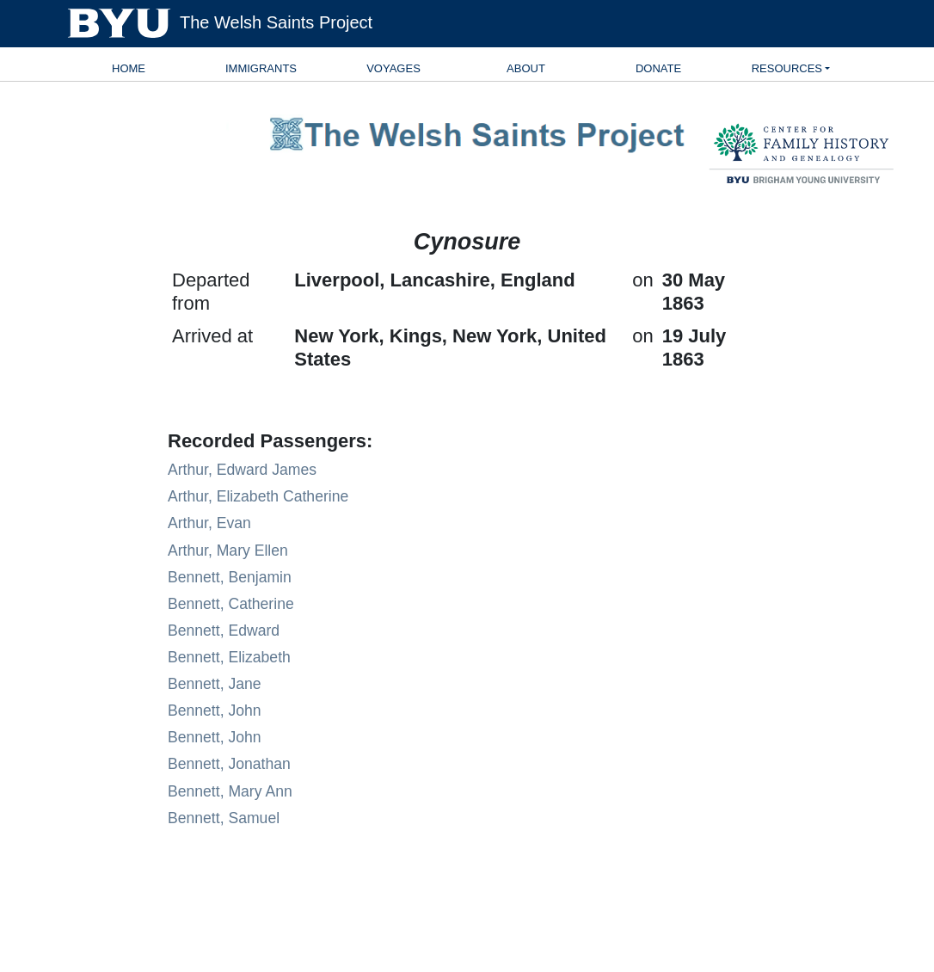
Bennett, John (214, 710)
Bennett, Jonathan (229, 763)
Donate (658, 68)
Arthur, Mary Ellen (228, 550)
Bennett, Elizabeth (229, 657)
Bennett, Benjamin (230, 577)
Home (128, 68)
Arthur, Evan (209, 523)
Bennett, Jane (214, 683)
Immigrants (261, 68)
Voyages (393, 68)
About (526, 68)
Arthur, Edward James (242, 469)
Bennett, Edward (224, 630)
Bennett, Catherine (231, 603)
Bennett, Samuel (224, 818)
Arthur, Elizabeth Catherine (258, 496)
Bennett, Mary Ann (230, 791)
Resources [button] (787, 68)
